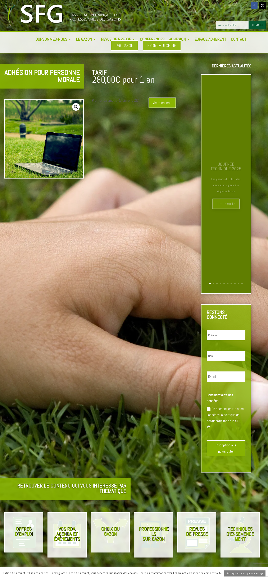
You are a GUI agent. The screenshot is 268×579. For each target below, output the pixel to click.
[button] (76, 107)
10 (242, 283)
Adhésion (177, 40)
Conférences (152, 40)
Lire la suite (226, 206)
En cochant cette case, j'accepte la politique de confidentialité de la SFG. (226, 418)
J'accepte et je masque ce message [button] (245, 573)
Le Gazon (84, 40)
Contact (238, 40)
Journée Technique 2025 (225, 169)
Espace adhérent (210, 40)
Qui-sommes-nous (51, 40)
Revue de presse (116, 40)
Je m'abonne (162, 102)
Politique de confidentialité (205, 573)
